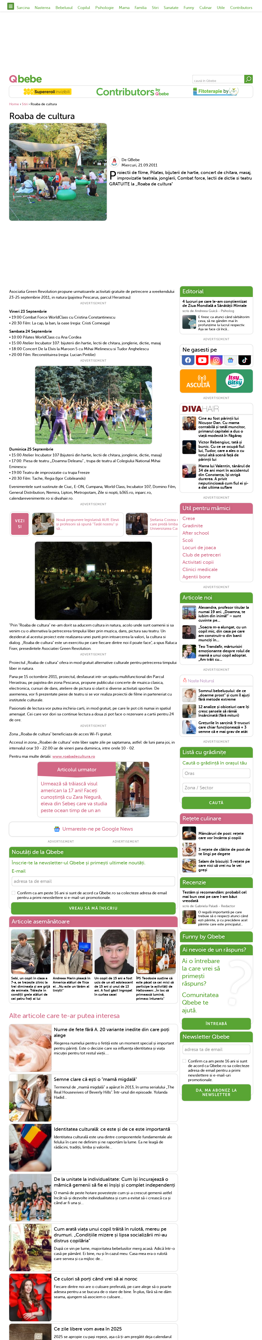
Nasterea (42, 8)
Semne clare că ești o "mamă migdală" (95, 1081)
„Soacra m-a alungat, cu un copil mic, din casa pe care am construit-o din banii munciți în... (222, 633)
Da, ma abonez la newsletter (216, 1095)
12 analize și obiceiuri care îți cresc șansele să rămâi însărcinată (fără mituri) (223, 711)
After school (195, 533)
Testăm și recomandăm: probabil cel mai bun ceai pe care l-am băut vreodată (214, 898)
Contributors (241, 8)
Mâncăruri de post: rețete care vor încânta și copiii (221, 837)
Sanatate (171, 8)
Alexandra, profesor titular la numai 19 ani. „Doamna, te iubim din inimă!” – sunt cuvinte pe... (223, 614)
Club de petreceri (201, 554)
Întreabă (216, 1025)
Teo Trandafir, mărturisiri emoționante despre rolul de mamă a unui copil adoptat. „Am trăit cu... (224, 653)
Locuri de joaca (199, 547)
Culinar (205, 8)
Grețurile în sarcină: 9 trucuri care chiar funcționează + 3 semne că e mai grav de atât (224, 727)
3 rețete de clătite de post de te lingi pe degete (224, 853)
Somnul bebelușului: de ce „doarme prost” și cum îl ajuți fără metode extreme (224, 695)
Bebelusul (64, 8)
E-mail (18, 872)
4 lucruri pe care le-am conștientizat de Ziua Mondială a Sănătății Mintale (214, 304)
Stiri (155, 8)
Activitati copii (198, 562)
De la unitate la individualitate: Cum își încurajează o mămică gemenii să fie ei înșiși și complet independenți (114, 1183)
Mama (124, 8)
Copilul (84, 8)
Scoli (187, 540)
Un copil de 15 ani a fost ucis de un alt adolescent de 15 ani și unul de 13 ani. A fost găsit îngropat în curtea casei (113, 988)
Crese (188, 518)
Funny (189, 8)
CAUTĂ (216, 804)
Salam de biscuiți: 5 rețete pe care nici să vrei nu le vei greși (224, 867)
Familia (141, 8)
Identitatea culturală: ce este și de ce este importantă (112, 1131)
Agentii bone (196, 577)
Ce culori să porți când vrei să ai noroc (96, 1280)
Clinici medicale (200, 569)
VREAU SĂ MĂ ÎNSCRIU (93, 910)
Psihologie (104, 8)
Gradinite (192, 525)
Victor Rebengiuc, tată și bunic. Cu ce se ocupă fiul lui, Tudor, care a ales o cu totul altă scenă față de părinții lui (221, 450)
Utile (221, 8)
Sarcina (23, 8)
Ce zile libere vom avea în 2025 (88, 1330)
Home (14, 104)
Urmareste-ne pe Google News (93, 830)
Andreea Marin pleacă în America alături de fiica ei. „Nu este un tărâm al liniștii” (71, 986)
